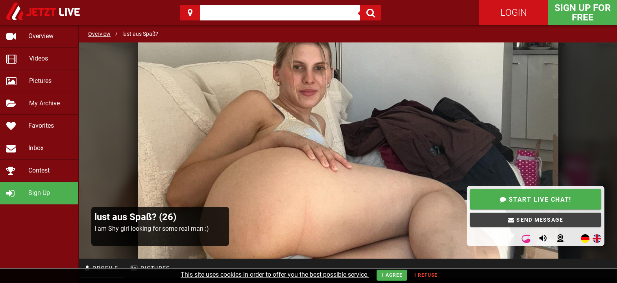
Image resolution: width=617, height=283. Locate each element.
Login (514, 12)
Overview (99, 34)
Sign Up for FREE (582, 12)
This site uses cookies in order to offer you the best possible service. (275, 274)
